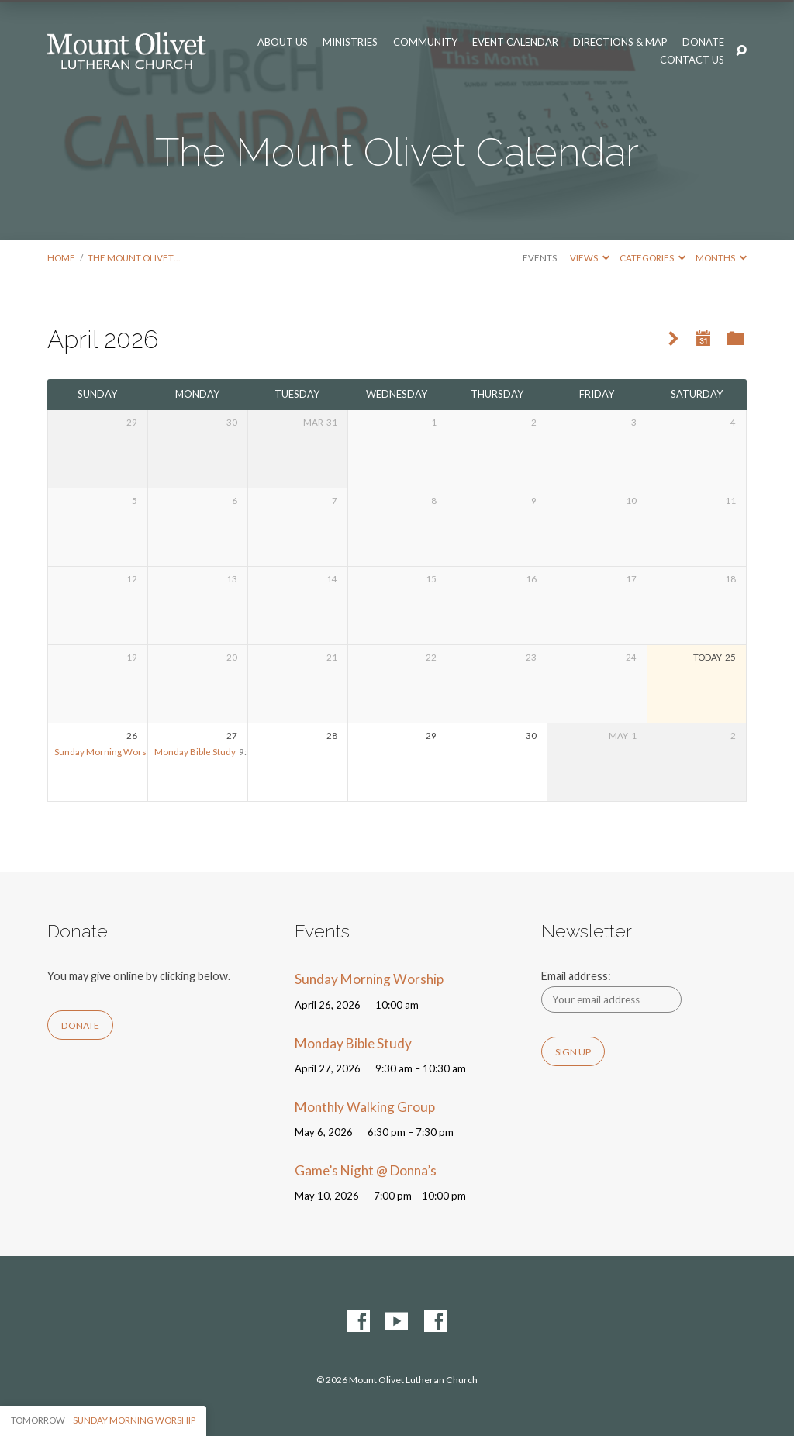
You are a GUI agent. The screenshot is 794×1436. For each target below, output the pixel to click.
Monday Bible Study (195, 752)
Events (540, 258)
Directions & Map (620, 42)
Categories (652, 258)
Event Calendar (515, 42)
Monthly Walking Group (365, 1107)
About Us (282, 42)
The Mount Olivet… (134, 258)
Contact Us (692, 60)
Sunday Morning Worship (106, 752)
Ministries (350, 42)
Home (61, 258)
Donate (703, 42)
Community (425, 42)
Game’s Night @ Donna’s (366, 1170)
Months (721, 258)
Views (589, 258)
